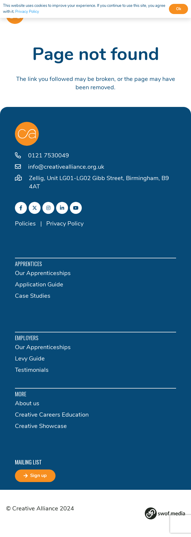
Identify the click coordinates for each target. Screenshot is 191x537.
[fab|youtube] (76, 208)
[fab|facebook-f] (21, 208)
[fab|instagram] (48, 208)
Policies (25, 224)
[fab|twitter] (35, 208)
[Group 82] (165, 513)
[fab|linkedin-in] (62, 208)
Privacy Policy (65, 224)
